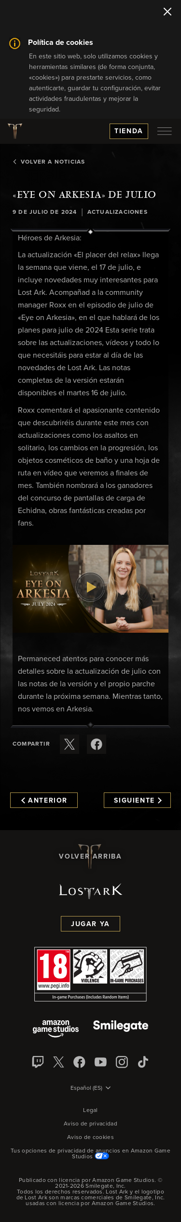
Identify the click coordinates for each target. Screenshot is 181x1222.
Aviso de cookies (90, 1137)
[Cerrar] (167, 12)
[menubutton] (164, 131)
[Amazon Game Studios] (56, 1029)
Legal (90, 1110)
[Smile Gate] (120, 1029)
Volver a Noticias (48, 162)
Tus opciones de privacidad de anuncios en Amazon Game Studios (90, 1154)
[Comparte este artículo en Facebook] (96, 744)
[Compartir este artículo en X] (69, 744)
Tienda (128, 131)
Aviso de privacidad (90, 1124)
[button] (90, 589)
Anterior (44, 800)
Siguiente (138, 800)
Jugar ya (90, 924)
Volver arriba (90, 857)
